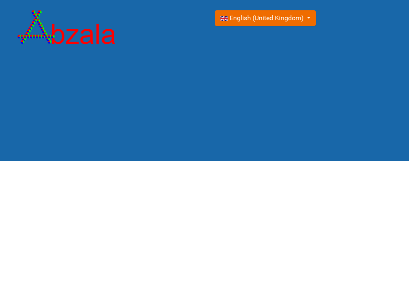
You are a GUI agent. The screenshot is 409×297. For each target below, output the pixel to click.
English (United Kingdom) (262, 18)
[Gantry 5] (66, 28)
